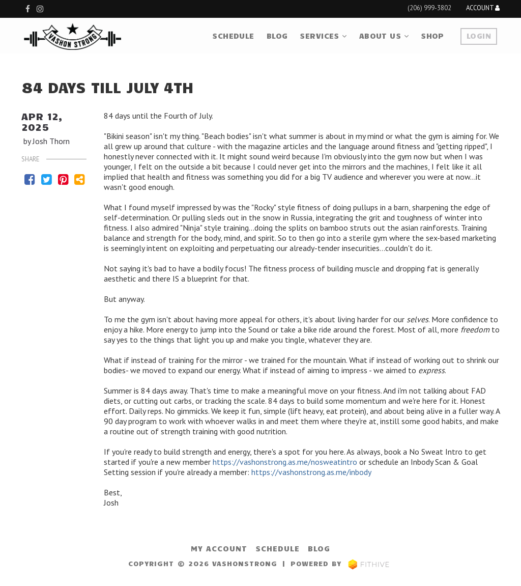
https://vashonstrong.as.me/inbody (311, 472)
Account (483, 8)
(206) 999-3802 (429, 8)
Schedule (233, 35)
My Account (219, 548)
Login (479, 35)
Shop (432, 35)
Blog (277, 35)
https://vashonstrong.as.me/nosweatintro (285, 462)
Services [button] (323, 35)
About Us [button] (384, 35)
